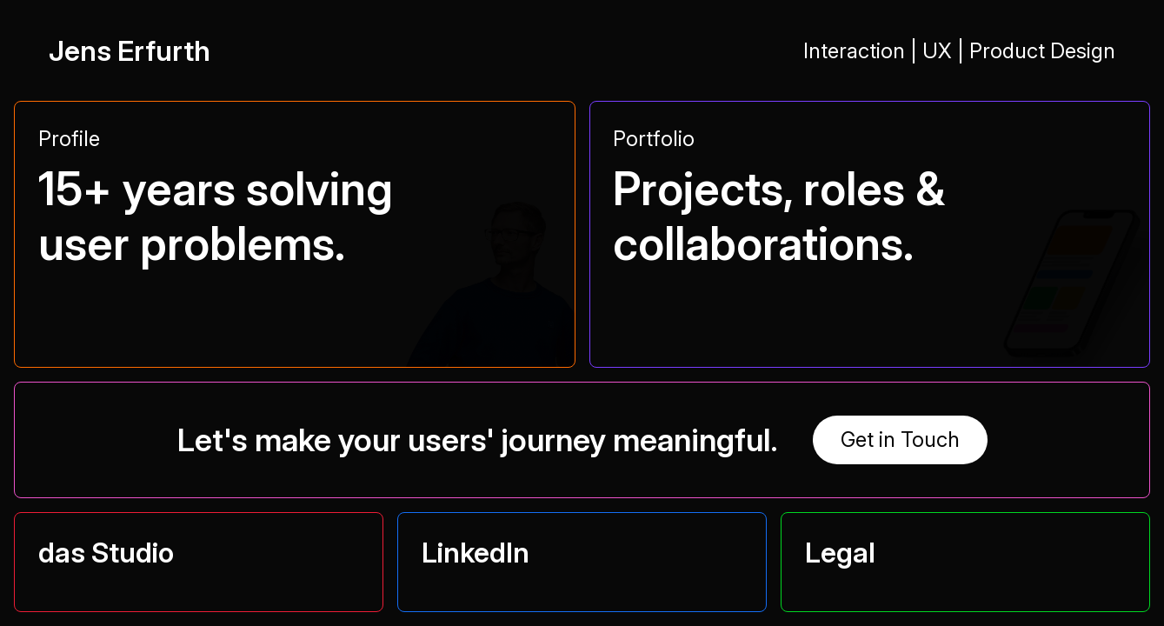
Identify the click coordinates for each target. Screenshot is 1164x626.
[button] (294, 222)
